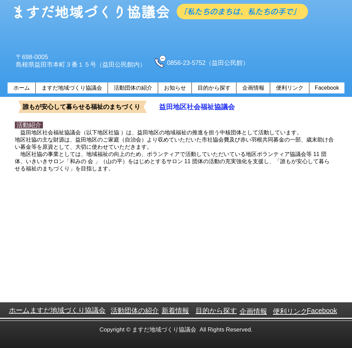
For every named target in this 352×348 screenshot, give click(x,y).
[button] (133, 87)
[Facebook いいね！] (222, 42)
